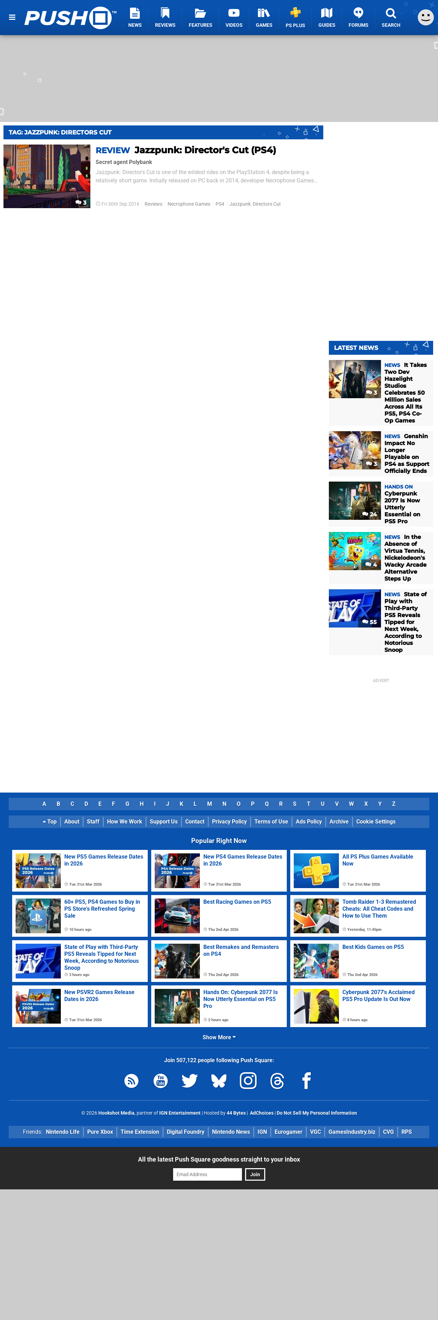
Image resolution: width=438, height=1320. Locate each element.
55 (369, 622)
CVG (388, 1132)
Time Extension (140, 1132)
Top (50, 821)
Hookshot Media (116, 1113)
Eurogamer (288, 1132)
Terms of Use (271, 821)
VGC (315, 1132)
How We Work (124, 821)
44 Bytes (236, 1113)
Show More (219, 1037)
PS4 (220, 204)
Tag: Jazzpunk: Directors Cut (60, 132)
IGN (262, 1132)
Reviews (153, 204)
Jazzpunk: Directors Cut (255, 204)
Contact (194, 821)
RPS (407, 1132)
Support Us (164, 821)
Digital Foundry (185, 1132)
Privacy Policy (229, 821)
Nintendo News (231, 1132)
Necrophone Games (189, 204)
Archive (339, 821)
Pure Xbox (100, 1132)
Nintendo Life (63, 1132)
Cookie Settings (376, 821)
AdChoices (261, 1113)
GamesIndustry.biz (351, 1132)
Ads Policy (309, 821)
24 (369, 514)
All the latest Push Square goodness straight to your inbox (219, 1159)
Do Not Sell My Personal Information (317, 1113)
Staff (93, 821)
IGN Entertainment (180, 1113)
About (71, 821)
